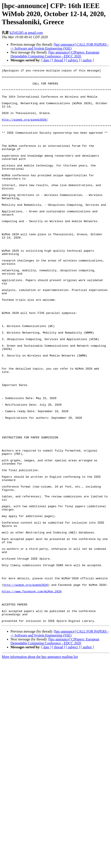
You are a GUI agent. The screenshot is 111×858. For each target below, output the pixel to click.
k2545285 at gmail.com (26, 33)
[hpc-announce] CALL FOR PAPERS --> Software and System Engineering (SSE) (60, 46)
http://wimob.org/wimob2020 (26, 688)
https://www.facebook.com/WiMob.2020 (32, 696)
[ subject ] (73, 60)
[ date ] (46, 60)
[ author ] (87, 60)
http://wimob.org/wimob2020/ (25, 130)
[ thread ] (58, 60)
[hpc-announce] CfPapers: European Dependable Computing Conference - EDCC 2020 (55, 54)
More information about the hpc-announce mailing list (40, 767)
